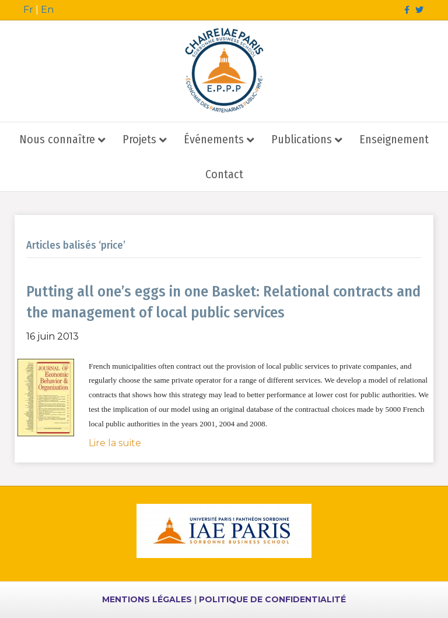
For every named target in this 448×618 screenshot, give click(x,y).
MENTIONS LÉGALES (147, 599)
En (47, 9)
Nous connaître (57, 139)
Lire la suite (115, 443)
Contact (224, 174)
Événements (214, 139)
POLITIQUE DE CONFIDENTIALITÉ (272, 599)
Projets (139, 139)
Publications (301, 139)
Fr (28, 9)
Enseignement (394, 139)
